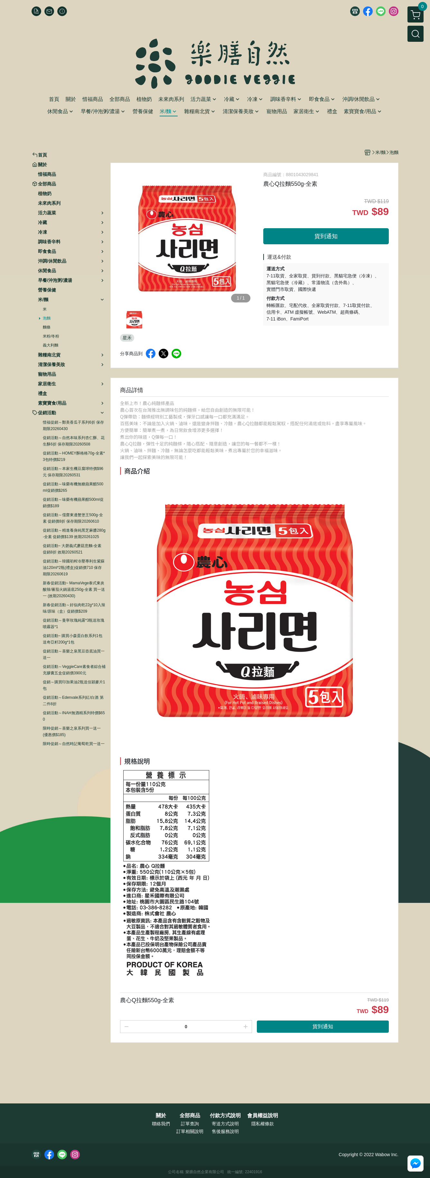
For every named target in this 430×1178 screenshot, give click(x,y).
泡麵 (47, 318)
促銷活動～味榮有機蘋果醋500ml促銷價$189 (73, 502)
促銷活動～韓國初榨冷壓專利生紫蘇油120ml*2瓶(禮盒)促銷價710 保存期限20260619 (74, 567)
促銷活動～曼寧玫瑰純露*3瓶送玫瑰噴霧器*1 (73, 623)
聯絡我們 (161, 1123)
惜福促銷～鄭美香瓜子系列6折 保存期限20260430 (73, 425)
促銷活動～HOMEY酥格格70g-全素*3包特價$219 (74, 456)
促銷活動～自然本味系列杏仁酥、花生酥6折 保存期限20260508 (74, 441)
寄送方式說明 (225, 1123)
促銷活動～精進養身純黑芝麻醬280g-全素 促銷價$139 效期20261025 (74, 533)
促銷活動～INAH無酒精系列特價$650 (74, 716)
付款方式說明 (225, 1115)
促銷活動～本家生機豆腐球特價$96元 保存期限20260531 (73, 471)
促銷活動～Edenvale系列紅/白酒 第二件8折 (73, 700)
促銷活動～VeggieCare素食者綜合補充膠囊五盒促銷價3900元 (74, 669)
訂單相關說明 (189, 1131)
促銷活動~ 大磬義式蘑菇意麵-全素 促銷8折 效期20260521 (72, 549)
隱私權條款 (262, 1123)
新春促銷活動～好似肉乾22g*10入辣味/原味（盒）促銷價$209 (74, 608)
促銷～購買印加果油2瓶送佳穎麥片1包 (74, 685)
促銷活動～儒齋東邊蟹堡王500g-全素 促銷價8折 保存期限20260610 (73, 518)
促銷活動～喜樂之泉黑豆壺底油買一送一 (74, 654)
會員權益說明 (262, 1115)
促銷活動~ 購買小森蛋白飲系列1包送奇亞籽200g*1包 (72, 639)
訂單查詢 (190, 1123)
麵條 (47, 327)
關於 (161, 1115)
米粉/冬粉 (51, 336)
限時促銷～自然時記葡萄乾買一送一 (74, 744)
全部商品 (190, 1115)
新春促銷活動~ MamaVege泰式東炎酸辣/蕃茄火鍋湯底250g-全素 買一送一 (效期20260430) (74, 589)
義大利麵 (50, 345)
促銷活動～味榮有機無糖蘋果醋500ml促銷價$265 (73, 487)
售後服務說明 (225, 1131)
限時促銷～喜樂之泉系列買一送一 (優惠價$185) (72, 731)
